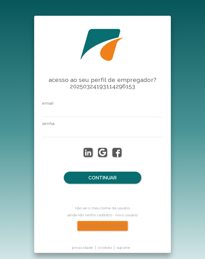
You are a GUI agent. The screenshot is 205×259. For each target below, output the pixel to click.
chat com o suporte (103, 225)
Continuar (102, 177)
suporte (123, 247)
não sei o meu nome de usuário (102, 208)
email (48, 103)
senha (48, 123)
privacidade (82, 247)
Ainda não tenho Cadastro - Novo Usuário (102, 215)
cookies (105, 247)
